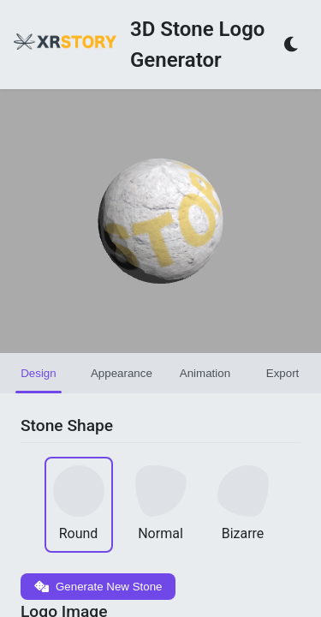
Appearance (121, 373)
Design (38, 373)
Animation (205, 373)
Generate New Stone (98, 586)
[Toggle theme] (291, 44)
